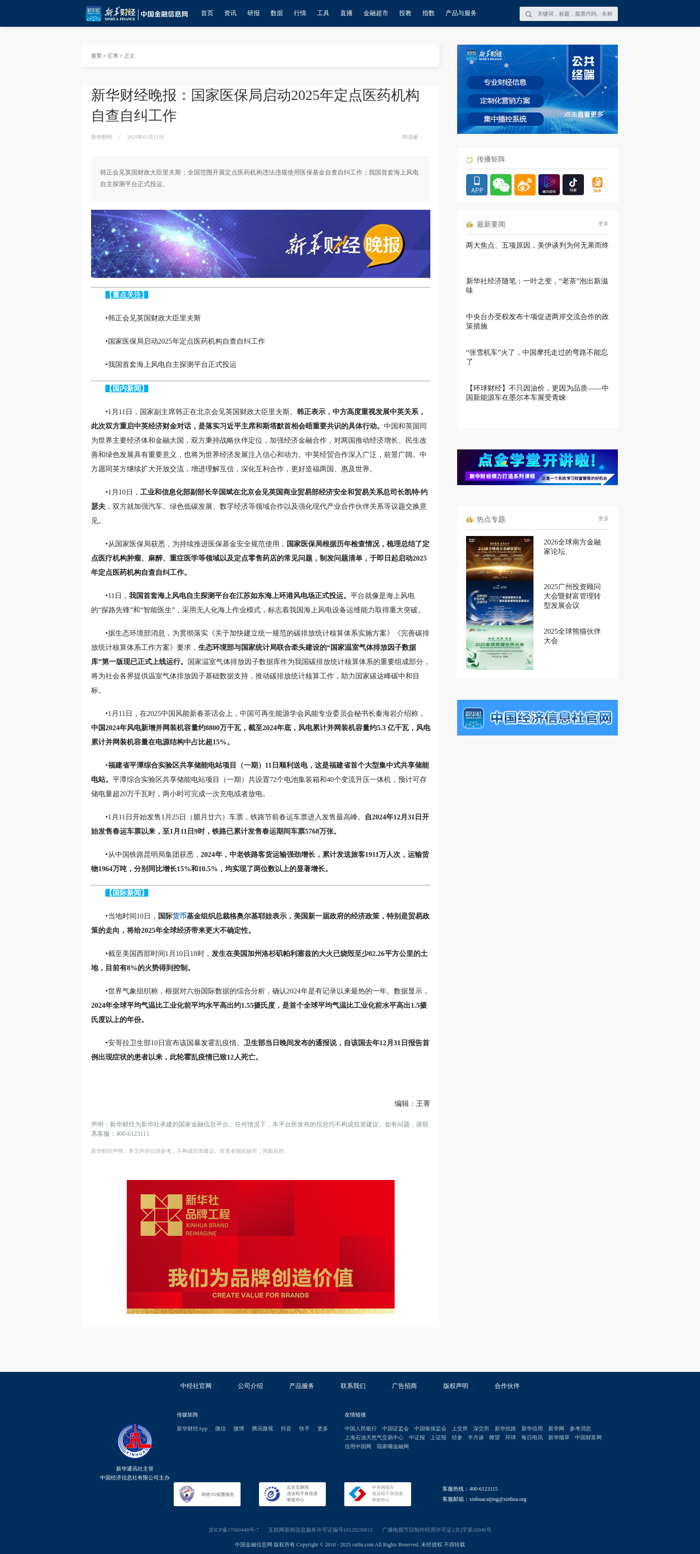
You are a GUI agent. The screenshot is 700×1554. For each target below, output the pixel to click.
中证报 (417, 1437)
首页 (207, 13)
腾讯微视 (262, 1428)
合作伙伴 (507, 1386)
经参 (457, 1437)
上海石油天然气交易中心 (374, 1437)
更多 (603, 223)
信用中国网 (358, 1446)
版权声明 (455, 1386)
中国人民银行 (361, 1428)
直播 (346, 13)
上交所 (460, 1428)
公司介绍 (250, 1386)
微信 (220, 1428)
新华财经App (192, 1428)
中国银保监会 (430, 1428)
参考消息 (580, 1428)
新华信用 (532, 1428)
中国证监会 (395, 1428)
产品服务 (301, 1386)
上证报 (438, 1437)
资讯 (230, 13)
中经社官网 (196, 1386)
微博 (238, 1428)
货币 (179, 916)
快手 (304, 1428)
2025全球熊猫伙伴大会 (572, 635)
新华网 (556, 1428)
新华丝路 (505, 1428)
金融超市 (375, 13)
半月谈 (476, 1437)
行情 (300, 13)
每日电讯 (532, 1437)
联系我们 (353, 1386)
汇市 (113, 56)
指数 (428, 13)
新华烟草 (559, 1437)
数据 (277, 13)
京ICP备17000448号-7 (233, 1530)
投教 (405, 13)
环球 (510, 1437)
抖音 (286, 1428)
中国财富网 (588, 1437)
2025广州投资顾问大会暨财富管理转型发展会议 (572, 596)
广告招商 (404, 1386)
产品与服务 (461, 13)
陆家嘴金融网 (393, 1446)
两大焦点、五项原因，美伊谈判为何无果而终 (537, 245)
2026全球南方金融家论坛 (572, 546)
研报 (253, 13)
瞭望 (494, 1437)
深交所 (481, 1428)
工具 (323, 13)
